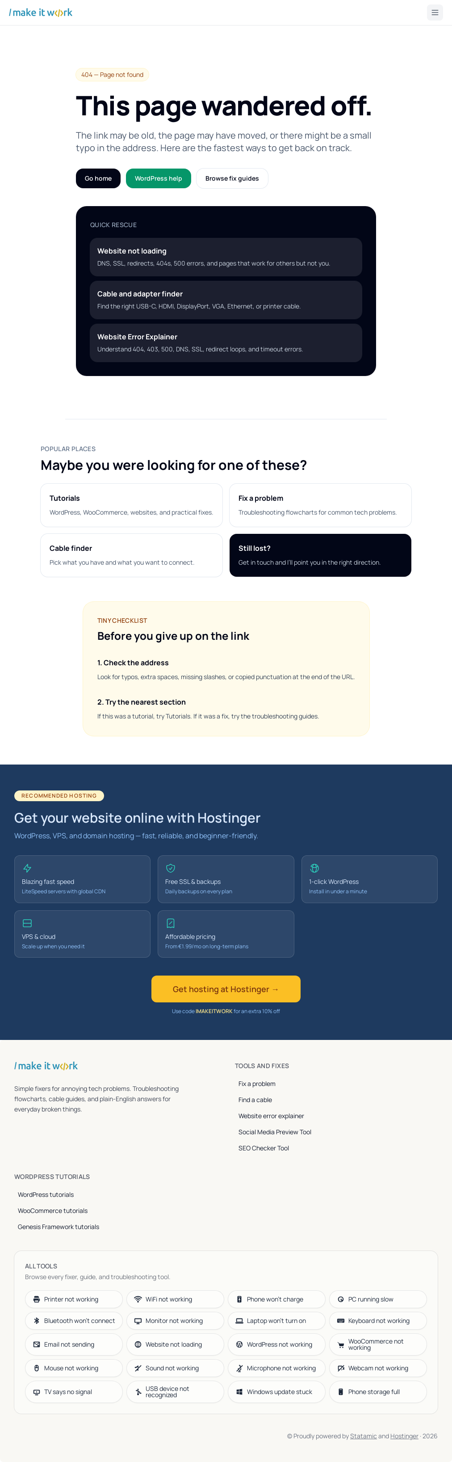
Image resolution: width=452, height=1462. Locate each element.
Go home (98, 178)
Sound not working (166, 1368)
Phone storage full (368, 1391)
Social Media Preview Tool (275, 1132)
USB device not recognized (161, 1391)
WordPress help (158, 178)
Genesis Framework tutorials (58, 1226)
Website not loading (168, 1344)
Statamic (363, 1436)
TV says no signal (62, 1391)
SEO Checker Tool (264, 1148)
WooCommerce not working (370, 1344)
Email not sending (63, 1344)
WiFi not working (163, 1299)
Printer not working (65, 1299)
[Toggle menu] (435, 12)
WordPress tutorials (46, 1194)
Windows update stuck (273, 1391)
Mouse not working (65, 1368)
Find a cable (255, 1099)
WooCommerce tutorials (53, 1210)
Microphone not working (275, 1368)
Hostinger (404, 1436)
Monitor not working (168, 1320)
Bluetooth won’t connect (74, 1320)
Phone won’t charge (269, 1299)
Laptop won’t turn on (270, 1320)
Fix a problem (257, 1083)
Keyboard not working (373, 1320)
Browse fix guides (232, 178)
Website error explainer (271, 1115)
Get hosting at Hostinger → (226, 989)
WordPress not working (273, 1344)
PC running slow (365, 1299)
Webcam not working (372, 1368)
